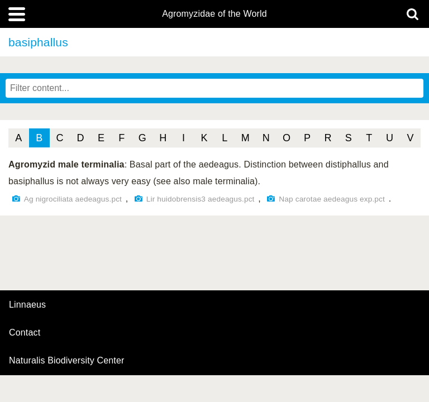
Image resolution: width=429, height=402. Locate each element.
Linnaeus (27, 304)
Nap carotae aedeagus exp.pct (332, 199)
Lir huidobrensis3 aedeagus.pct (200, 199)
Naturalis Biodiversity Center (67, 360)
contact (24, 332)
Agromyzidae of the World (214, 13)
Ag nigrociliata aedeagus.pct (73, 199)
